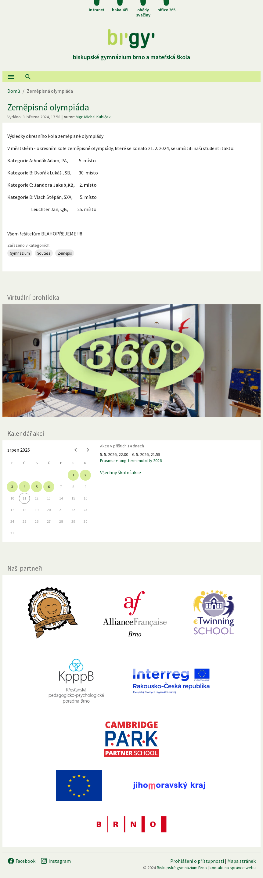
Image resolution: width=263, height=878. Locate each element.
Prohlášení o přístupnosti (197, 861)
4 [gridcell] (24, 486)
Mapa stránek (241, 861)
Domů (13, 91)
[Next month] (88, 450)
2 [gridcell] (85, 475)
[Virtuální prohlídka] (131, 360)
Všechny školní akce (120, 472)
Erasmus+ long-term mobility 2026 (131, 460)
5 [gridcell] (37, 486)
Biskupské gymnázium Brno (182, 867)
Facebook (21, 861)
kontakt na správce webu (233, 867)
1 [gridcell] (73, 475)
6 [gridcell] (49, 486)
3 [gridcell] (12, 486)
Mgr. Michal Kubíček (93, 117)
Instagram (55, 861)
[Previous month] (76, 450)
